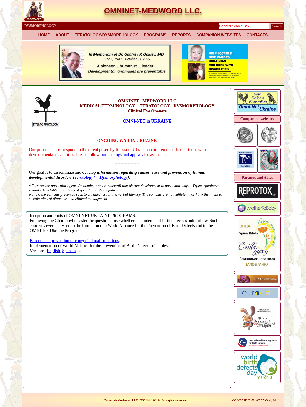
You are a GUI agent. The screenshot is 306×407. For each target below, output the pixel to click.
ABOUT (62, 35)
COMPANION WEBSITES (218, 35)
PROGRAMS (155, 35)
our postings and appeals (122, 154)
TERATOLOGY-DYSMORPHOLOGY (106, 35)
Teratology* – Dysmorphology (100, 177)
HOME (44, 35)
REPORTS (181, 35)
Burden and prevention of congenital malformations (74, 240)
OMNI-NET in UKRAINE (147, 121)
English (53, 250)
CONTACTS (257, 35)
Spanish (69, 250)
